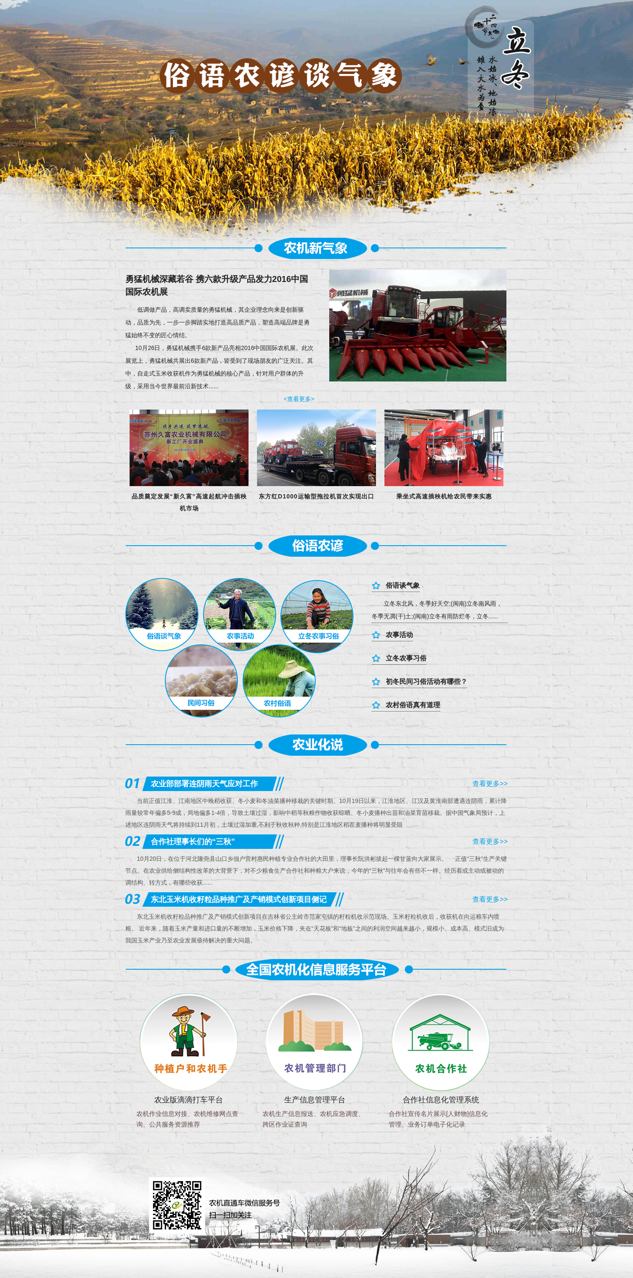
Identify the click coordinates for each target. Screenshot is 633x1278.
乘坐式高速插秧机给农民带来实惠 (444, 496)
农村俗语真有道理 (413, 705)
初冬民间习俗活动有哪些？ (426, 681)
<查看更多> (299, 399)
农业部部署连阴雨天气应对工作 (204, 784)
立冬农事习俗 (406, 658)
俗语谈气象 (403, 585)
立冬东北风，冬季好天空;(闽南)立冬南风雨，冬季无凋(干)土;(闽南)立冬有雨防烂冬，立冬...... (437, 610)
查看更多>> (490, 783)
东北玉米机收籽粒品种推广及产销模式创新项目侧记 (239, 899)
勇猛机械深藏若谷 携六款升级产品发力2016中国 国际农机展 (216, 285)
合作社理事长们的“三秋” (193, 841)
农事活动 (399, 634)
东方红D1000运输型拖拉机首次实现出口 (316, 496)
